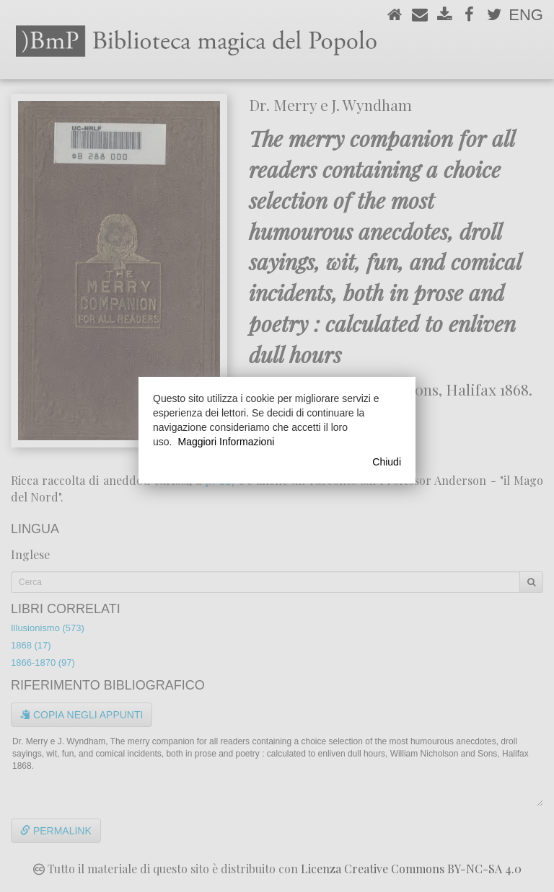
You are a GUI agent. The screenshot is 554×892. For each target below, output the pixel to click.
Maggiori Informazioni (225, 441)
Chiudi (386, 462)
